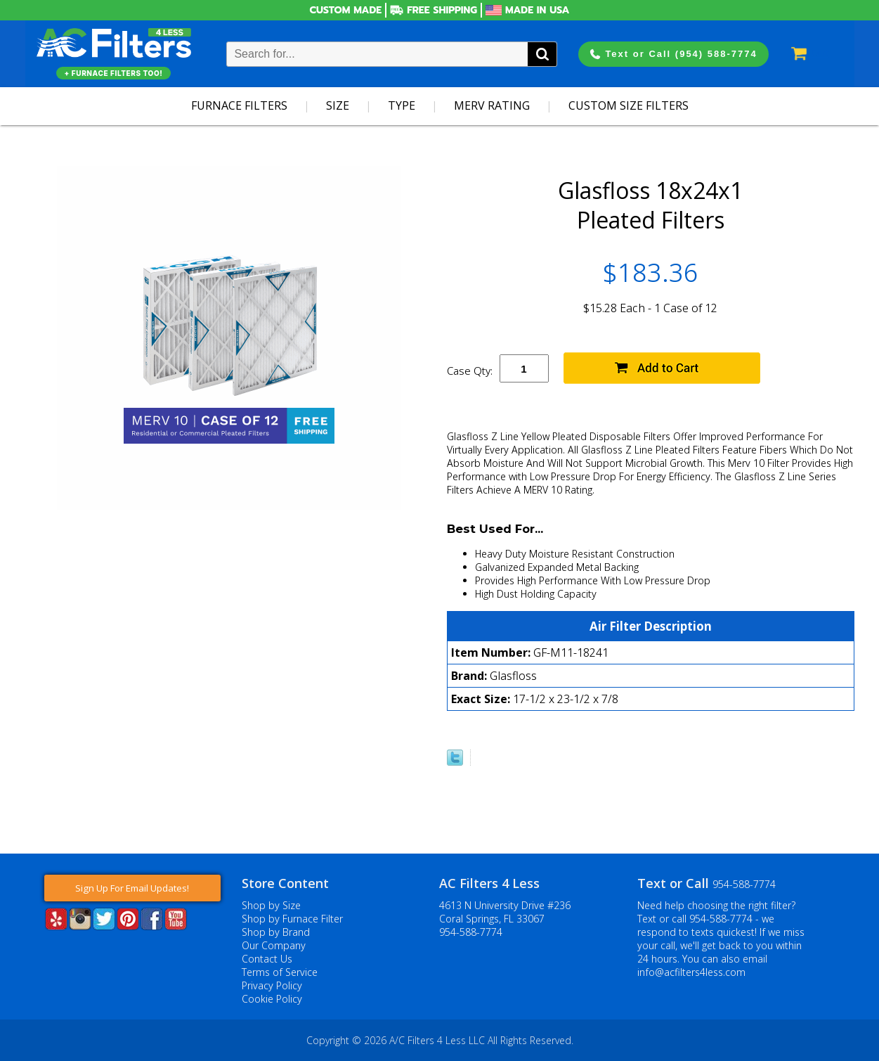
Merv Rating (492, 105)
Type (401, 105)
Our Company (274, 945)
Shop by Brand (276, 932)
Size (337, 105)
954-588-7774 (470, 932)
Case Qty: (470, 371)
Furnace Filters (239, 105)
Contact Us (267, 958)
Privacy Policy (272, 985)
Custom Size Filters (628, 105)
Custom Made (346, 10)
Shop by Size (271, 905)
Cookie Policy (272, 998)
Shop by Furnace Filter (292, 918)
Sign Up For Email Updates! (132, 888)
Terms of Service (280, 972)
